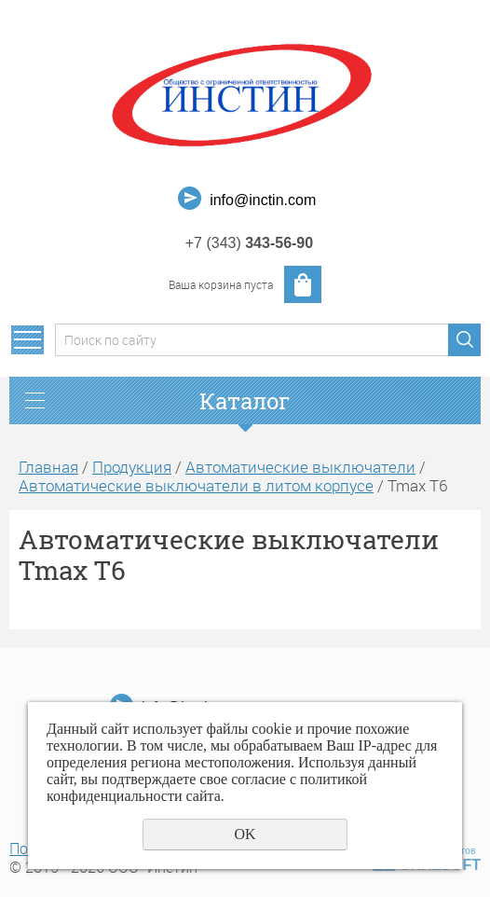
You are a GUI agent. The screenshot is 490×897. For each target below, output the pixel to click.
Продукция (131, 466)
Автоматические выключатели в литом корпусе (196, 485)
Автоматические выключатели (300, 466)
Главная (48, 466)
